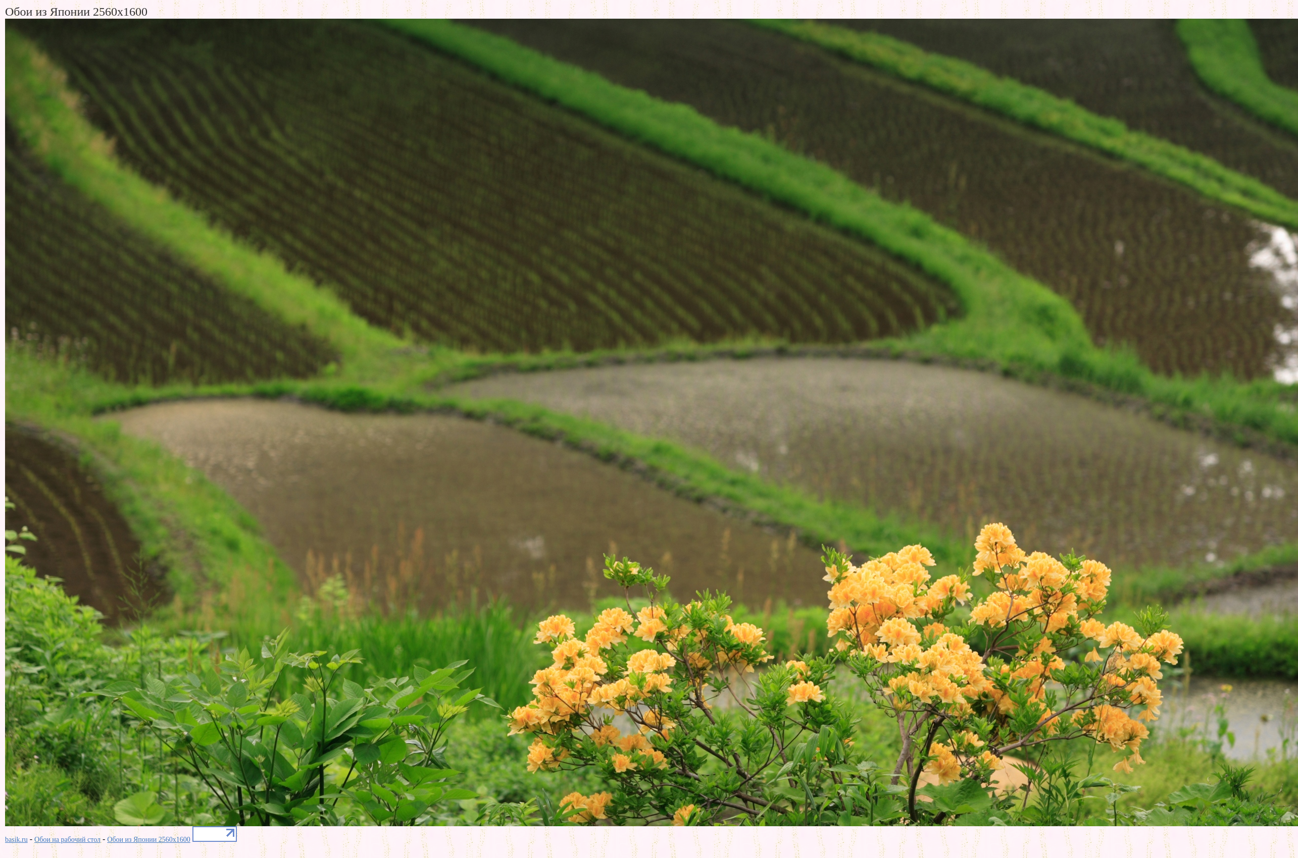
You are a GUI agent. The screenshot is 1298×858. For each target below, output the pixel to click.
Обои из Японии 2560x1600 (148, 839)
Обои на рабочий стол (67, 839)
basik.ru (16, 839)
